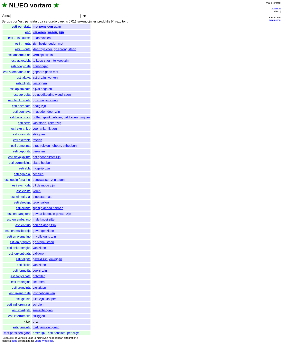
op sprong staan (65, 49)
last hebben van (44, 293)
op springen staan (45, 100)
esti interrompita (19, 316)
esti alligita (23, 83)
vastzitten (39, 247)
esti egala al (22, 174)
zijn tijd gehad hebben (48, 208)
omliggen (55, 259)
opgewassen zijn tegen (49, 179)
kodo (14, 340)
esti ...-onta (23, 49)
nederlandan (56, 337)
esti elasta (23, 191)
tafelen (37, 140)
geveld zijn (40, 259)
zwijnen (85, 117)
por (15, 21)
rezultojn (121, 21)
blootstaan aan (43, 196)
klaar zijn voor (42, 49)
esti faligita (23, 259)
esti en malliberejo (18, 230)
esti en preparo (20, 242)
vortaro (41, 5)
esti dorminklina (20, 162)
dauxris (63, 21)
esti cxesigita (22, 134)
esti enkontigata (20, 253)
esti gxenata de (20, 293)
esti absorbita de (19, 55)
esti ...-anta (23, 43)
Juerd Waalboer (44, 340)
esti (28, 32)
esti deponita (22, 151)
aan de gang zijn (44, 225)
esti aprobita (22, 94)
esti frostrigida (21, 282)
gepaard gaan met (45, 72)
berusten (39, 151)
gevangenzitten (43, 230)
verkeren (39, 32)
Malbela (6, 340)
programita (24, 340)
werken (53, 77)
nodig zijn (39, 106)
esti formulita (22, 270)
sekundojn (84, 21)
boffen (37, 117)
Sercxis (7, 21)
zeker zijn (54, 123)
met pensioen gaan (47, 26)
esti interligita (21, 310)
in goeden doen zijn (46, 111)
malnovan (42, 337)
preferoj (275, 2)
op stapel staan (43, 242)
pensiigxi (73, 333)
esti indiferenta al (19, 304)
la (16, 337)
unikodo (276, 8)
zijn (61, 32)
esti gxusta (23, 299)
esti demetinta (21, 145)
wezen (52, 32)
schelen (38, 174)
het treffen (71, 117)
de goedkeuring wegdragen (52, 94)
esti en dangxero (19, 213)
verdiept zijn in (43, 55)
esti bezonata (21, 106)
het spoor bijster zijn (47, 157)
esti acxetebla (21, 60)
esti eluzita (23, 208)
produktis (103, 21)
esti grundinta (21, 287)
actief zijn (39, 77)
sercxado (50, 21)
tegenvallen (41, 202)
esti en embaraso (18, 219)
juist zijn (38, 299)
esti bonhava (22, 111)
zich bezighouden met (48, 43)
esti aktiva (24, 77)
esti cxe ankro (21, 128)
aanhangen (40, 66)
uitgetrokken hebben (47, 145)
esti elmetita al (21, 196)
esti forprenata (21, 276)
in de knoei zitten (44, 219)
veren (37, 191)
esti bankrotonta (19, 100)
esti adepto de (21, 66)
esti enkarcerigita (19, 247)
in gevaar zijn (62, 213)
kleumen (38, 282)
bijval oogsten (42, 89)
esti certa (24, 123)
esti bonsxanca (20, 117)
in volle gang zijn (44, 236)
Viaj (268, 2)
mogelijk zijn (41, 168)
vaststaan (39, 123)
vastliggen (40, 83)
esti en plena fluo (19, 236)
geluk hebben (52, 117)
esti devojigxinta (19, 157)
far (32, 340)
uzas (30, 337)
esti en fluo (23, 225)
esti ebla (25, 168)
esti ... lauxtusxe (19, 38)
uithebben (70, 145)
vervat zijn (40, 270)
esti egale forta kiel (18, 179)
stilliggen (39, 134)
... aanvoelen (42, 38)
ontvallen (39, 276)
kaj (95, 21)
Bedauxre (8, 337)
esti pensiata (21, 26)
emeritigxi (39, 333)
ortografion (70, 337)
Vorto (5, 16)
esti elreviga (22, 202)
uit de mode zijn (44, 185)
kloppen (51, 299)
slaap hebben (42, 162)
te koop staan (42, 60)
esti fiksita (24, 265)
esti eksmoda (21, 185)
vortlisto (22, 337)
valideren (39, 253)
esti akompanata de (17, 72)
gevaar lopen (42, 213)
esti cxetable (22, 140)
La (41, 21)
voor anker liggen (45, 128)
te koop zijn (61, 60)
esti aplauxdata (20, 89)
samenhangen (42, 310)
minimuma (275, 20)
